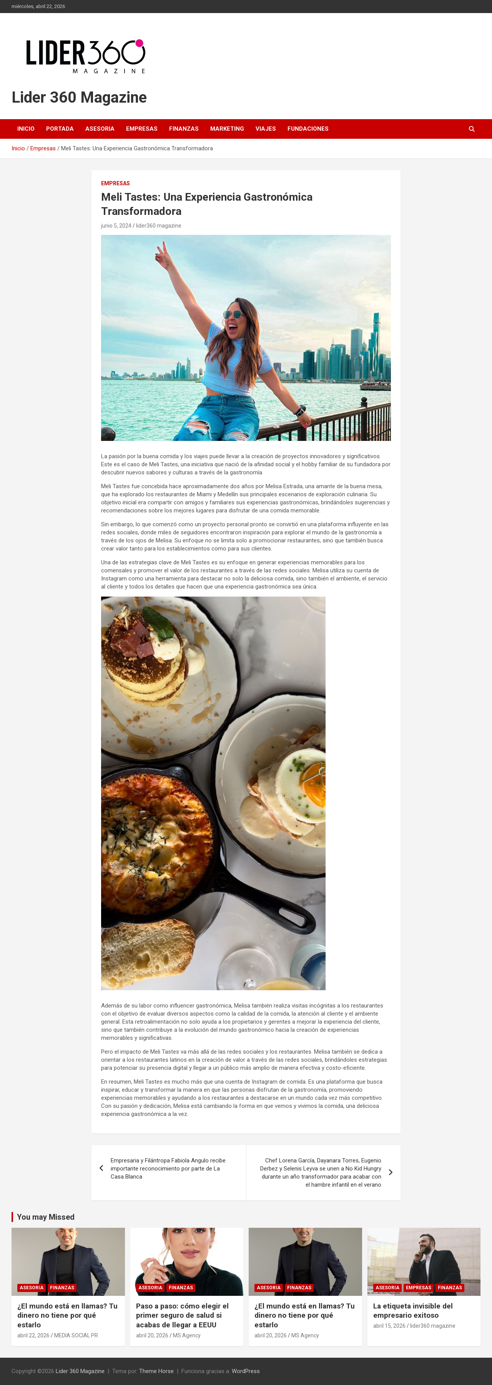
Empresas (142, 128)
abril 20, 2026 (152, 1335)
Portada (60, 128)
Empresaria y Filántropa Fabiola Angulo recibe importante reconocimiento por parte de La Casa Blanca (168, 1168)
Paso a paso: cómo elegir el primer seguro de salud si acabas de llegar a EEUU (182, 1315)
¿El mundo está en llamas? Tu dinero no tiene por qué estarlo (67, 1315)
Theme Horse (156, 1371)
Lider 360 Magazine (79, 97)
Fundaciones (308, 128)
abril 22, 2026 (33, 1335)
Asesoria (100, 128)
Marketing (227, 128)
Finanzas (184, 128)
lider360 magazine (158, 226)
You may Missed (46, 1217)
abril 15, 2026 (389, 1326)
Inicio (26, 128)
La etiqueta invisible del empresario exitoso (413, 1311)
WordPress (246, 1371)
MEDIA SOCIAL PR (76, 1335)
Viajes (266, 128)
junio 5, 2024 (116, 226)
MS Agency (187, 1335)
